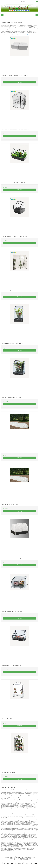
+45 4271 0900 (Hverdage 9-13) (16, 857)
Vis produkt (19, 82)
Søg (37, 1)
